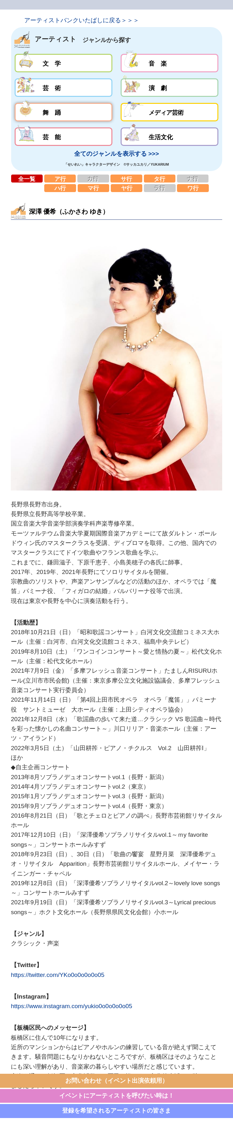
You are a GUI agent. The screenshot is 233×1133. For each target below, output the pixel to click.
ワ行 (193, 188)
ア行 (60, 179)
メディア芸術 (169, 112)
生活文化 (169, 136)
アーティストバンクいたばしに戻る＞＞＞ (81, 20)
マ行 (93, 188)
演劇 (169, 87)
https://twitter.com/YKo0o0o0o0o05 (57, 975)
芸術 (63, 87)
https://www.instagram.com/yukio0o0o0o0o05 (71, 1006)
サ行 (126, 179)
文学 (63, 63)
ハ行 (60, 188)
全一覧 (27, 179)
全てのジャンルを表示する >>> (116, 153)
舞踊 (63, 112)
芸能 (63, 136)
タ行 (160, 179)
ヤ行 (127, 188)
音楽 (169, 63)
